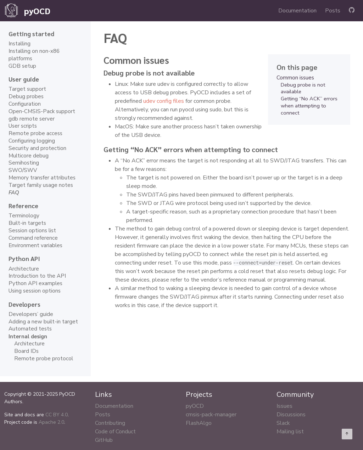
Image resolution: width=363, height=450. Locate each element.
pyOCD (195, 406)
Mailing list (290, 431)
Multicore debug (29, 155)
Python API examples (35, 283)
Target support (27, 89)
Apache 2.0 (51, 422)
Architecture (24, 268)
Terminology (24, 215)
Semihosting (24, 162)
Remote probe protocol (43, 358)
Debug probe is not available (303, 88)
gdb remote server (32, 118)
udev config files (163, 101)
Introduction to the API (37, 275)
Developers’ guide (31, 314)
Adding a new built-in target (43, 321)
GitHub (104, 440)
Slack (283, 423)
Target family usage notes (41, 185)
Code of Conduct (115, 431)
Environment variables (35, 245)
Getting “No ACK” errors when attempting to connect (309, 105)
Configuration (25, 103)
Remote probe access (35, 133)
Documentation (297, 11)
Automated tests (30, 328)
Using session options (35, 290)
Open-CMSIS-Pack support (42, 111)
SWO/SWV (23, 170)
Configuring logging (32, 140)
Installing (19, 43)
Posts (332, 11)
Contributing (110, 423)
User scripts (23, 125)
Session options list (32, 230)
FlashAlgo (199, 423)
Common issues (295, 77)
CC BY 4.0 (56, 414)
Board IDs (26, 351)
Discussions (291, 414)
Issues (284, 406)
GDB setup (22, 66)
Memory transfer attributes (42, 177)
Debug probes (26, 96)
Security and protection (37, 148)
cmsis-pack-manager (211, 414)
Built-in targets (27, 223)
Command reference (33, 237)
